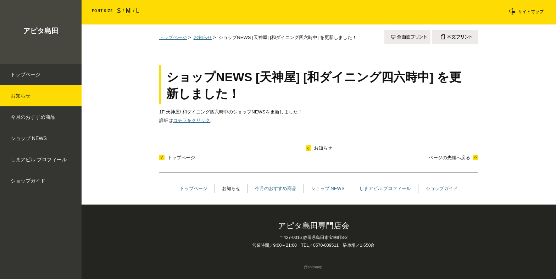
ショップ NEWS (328, 188)
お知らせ (203, 37)
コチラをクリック (191, 120)
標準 (128, 12)
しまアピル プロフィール (385, 188)
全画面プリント (407, 37)
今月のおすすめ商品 (275, 188)
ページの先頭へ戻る (449, 157)
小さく (120, 12)
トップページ (173, 37)
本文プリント (455, 37)
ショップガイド (442, 188)
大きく (136, 12)
